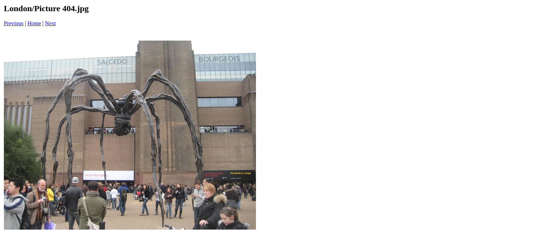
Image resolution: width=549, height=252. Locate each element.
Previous (13, 23)
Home (34, 23)
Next (50, 23)
